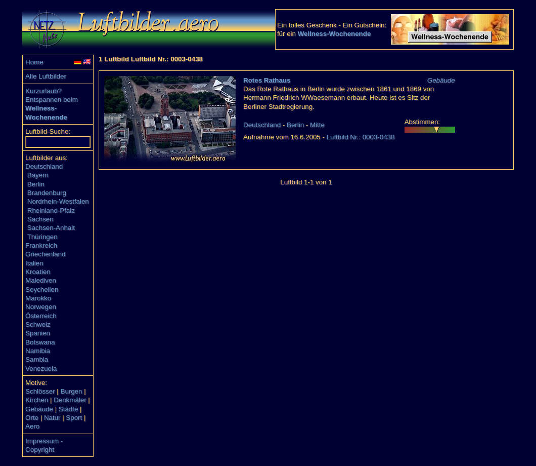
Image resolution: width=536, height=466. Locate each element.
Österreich (40, 316)
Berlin (35, 184)
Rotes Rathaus (266, 80)
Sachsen (40, 219)
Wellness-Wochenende (334, 33)
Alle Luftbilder (45, 76)
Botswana (40, 342)
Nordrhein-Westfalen (58, 201)
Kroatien (38, 272)
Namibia (37, 351)
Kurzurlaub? (43, 91)
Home (34, 62)
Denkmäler (70, 400)
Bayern (38, 175)
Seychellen (41, 289)
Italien (34, 263)
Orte (31, 417)
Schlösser (40, 391)
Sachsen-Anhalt (51, 227)
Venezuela (41, 368)
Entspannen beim (51, 99)
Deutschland (44, 166)
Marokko (38, 298)
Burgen (71, 391)
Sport (74, 417)
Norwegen (40, 306)
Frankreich (41, 245)
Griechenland (45, 254)
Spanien (37, 333)
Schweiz (38, 324)
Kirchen (36, 400)
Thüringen (42, 237)
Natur (52, 417)
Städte (68, 409)
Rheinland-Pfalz (51, 210)
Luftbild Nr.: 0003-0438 (361, 137)
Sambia (36, 359)
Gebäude (39, 409)
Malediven (40, 280)
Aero (32, 426)
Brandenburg (46, 193)
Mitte (317, 125)
